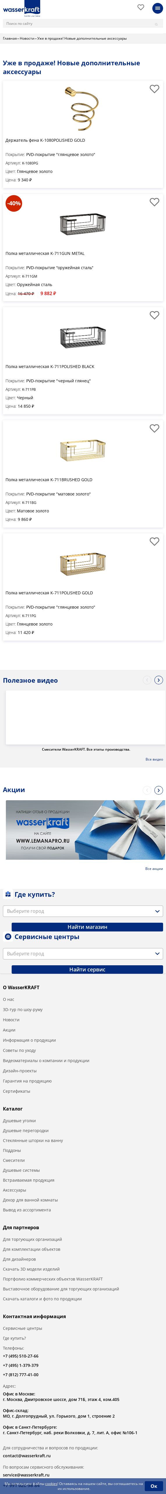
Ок (154, 1486)
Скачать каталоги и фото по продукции (42, 1299)
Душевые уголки (19, 1120)
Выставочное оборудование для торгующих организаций (61, 1289)
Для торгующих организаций (32, 1239)
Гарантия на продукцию (27, 1081)
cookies (51, 1483)
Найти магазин (87, 926)
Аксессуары (14, 1190)
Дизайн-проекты (20, 1070)
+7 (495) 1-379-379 (20, 1365)
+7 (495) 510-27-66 (20, 1356)
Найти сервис (87, 969)
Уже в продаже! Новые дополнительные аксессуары (82, 38)
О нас (8, 999)
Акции (9, 1030)
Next (158, 680)
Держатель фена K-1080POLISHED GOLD (45, 140)
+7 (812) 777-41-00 (20, 1374)
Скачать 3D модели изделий (31, 1269)
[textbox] (26, 911)
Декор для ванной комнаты (30, 1200)
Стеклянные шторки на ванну (33, 1140)
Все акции (154, 868)
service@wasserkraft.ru (26, 1475)
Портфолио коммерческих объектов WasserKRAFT (53, 1279)
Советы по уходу (19, 1050)
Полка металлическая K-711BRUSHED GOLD (49, 479)
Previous (147, 680)
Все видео (154, 759)
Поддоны (12, 1150)
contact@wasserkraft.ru (27, 1455)
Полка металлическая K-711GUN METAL (45, 253)
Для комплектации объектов (31, 1249)
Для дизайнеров (19, 1259)
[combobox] (83, 911)
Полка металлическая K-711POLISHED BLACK (50, 366)
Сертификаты (16, 1091)
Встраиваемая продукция (28, 1180)
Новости (27, 38)
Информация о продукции (29, 1040)
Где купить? (14, 1338)
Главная (10, 38)
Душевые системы (21, 1170)
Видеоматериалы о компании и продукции (46, 1060)
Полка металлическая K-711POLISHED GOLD (49, 593)
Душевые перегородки (26, 1130)
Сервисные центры (22, 1328)
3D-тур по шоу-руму (23, 1009)
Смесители (14, 1160)
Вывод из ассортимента (27, 1210)
